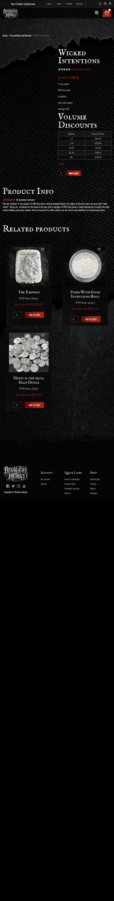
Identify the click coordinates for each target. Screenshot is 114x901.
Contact (67, 493)
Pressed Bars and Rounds (21, 35)
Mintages (93, 493)
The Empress (29, 292)
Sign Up (44, 483)
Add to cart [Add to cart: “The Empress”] (34, 315)
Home (5, 35)
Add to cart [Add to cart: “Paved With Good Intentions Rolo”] (91, 319)
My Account (45, 479)
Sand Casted (95, 479)
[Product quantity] (62, 173)
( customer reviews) (80, 69)
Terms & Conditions (72, 479)
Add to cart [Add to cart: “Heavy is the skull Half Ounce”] (34, 405)
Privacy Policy (69, 483)
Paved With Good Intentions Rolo (85, 294)
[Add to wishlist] (43, 249)
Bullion (93, 488)
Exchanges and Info (71, 488)
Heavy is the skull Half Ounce (28, 380)
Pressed (93, 483)
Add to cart (73, 173)
